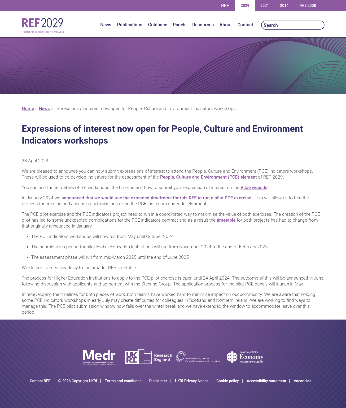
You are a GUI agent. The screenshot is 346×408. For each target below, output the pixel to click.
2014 (284, 5)
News (44, 108)
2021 (264, 5)
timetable (226, 220)
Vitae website (254, 187)
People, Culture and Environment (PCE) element (208, 177)
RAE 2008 (307, 5)
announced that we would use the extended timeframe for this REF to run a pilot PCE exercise (156, 198)
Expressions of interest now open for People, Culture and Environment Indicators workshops (145, 108)
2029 (245, 5)
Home (28, 108)
